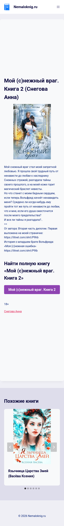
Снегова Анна (13, 311)
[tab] (25, 488)
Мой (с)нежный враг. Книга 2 (31, 290)
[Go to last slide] (10, 447)
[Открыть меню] (58, 6)
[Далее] (54, 447)
